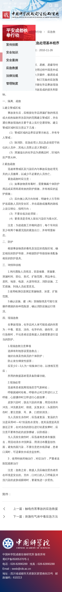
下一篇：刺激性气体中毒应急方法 (35, 516)
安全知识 (12, 52)
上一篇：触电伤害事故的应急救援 (35, 508)
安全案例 (12, 60)
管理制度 (12, 83)
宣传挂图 (12, 44)
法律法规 (12, 75)
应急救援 (12, 68)
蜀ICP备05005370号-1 (15, 559)
